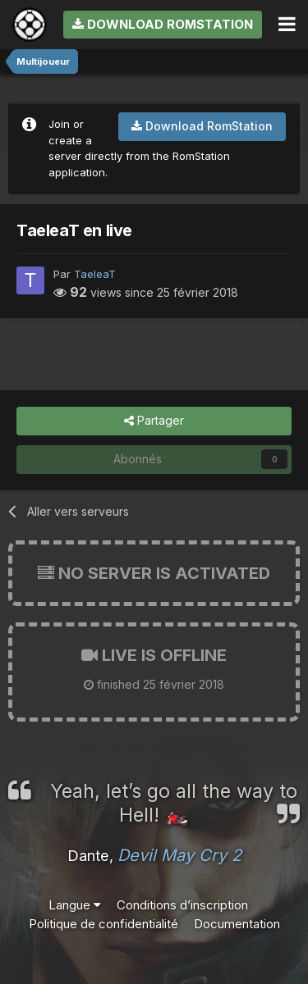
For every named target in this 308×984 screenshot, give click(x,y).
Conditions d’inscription (182, 905)
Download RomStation (162, 24)
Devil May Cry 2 (179, 855)
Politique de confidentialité (103, 924)
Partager (154, 421)
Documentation (237, 924)
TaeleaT (95, 273)
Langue (74, 905)
